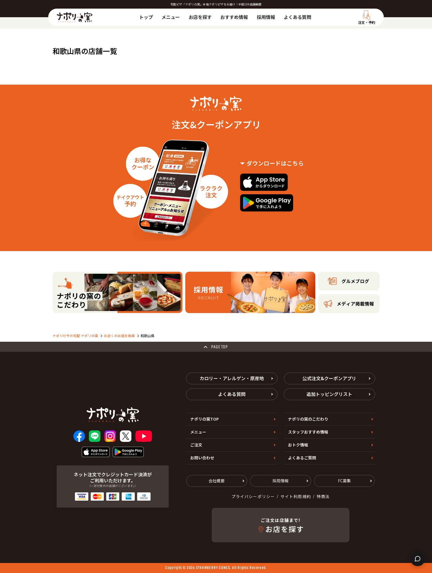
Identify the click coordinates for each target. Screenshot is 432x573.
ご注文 (196, 445)
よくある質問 (297, 17)
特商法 (323, 496)
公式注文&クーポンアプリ (329, 378)
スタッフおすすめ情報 (308, 432)
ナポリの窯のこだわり (308, 419)
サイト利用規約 (296, 496)
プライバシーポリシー (253, 496)
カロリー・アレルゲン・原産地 (232, 378)
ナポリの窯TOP (204, 419)
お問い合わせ (202, 458)
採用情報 (266, 17)
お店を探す (200, 17)
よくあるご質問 (302, 458)
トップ (146, 17)
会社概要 (217, 480)
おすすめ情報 (234, 17)
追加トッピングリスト (329, 394)
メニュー (170, 17)
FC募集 (344, 480)
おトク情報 (298, 445)
